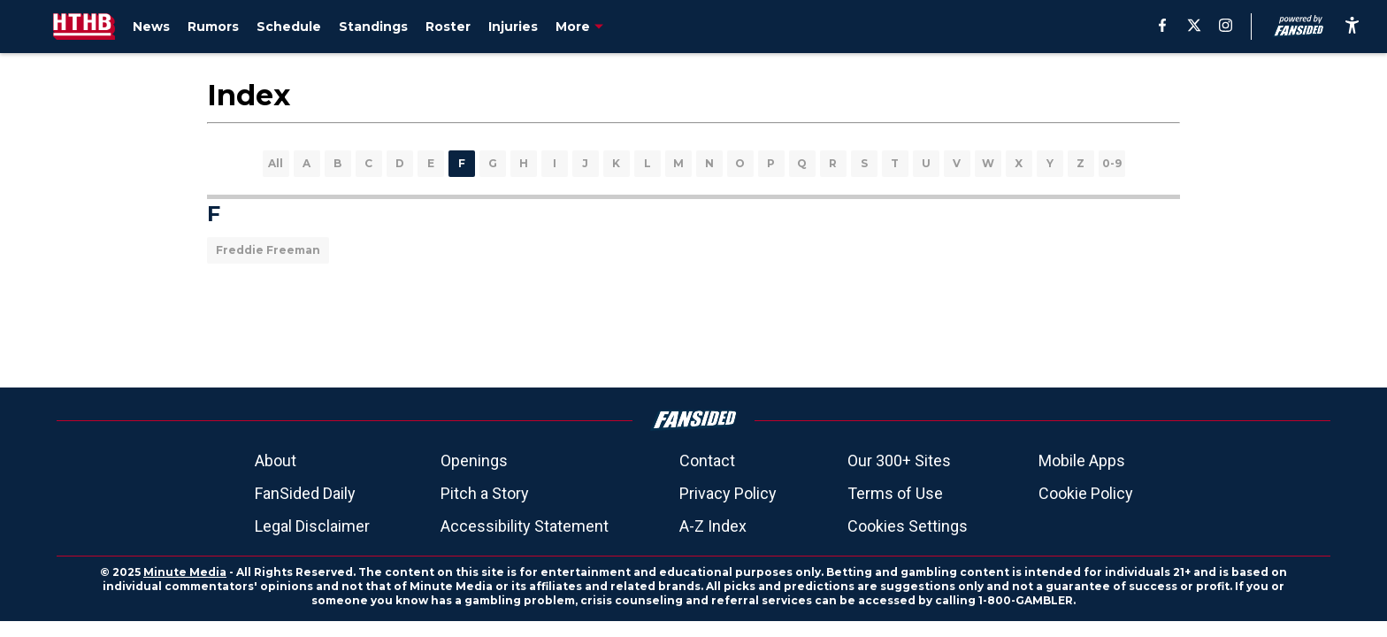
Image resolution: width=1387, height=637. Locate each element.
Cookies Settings (907, 526)
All (275, 163)
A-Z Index (713, 526)
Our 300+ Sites (899, 460)
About (275, 460)
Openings (474, 460)
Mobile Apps (1081, 460)
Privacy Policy (728, 493)
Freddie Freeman (268, 250)
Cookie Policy (1085, 493)
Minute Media (184, 572)
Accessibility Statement (525, 526)
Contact (707, 460)
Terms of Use (895, 493)
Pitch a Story (485, 493)
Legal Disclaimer (312, 526)
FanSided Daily (305, 493)
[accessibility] (1352, 26)
